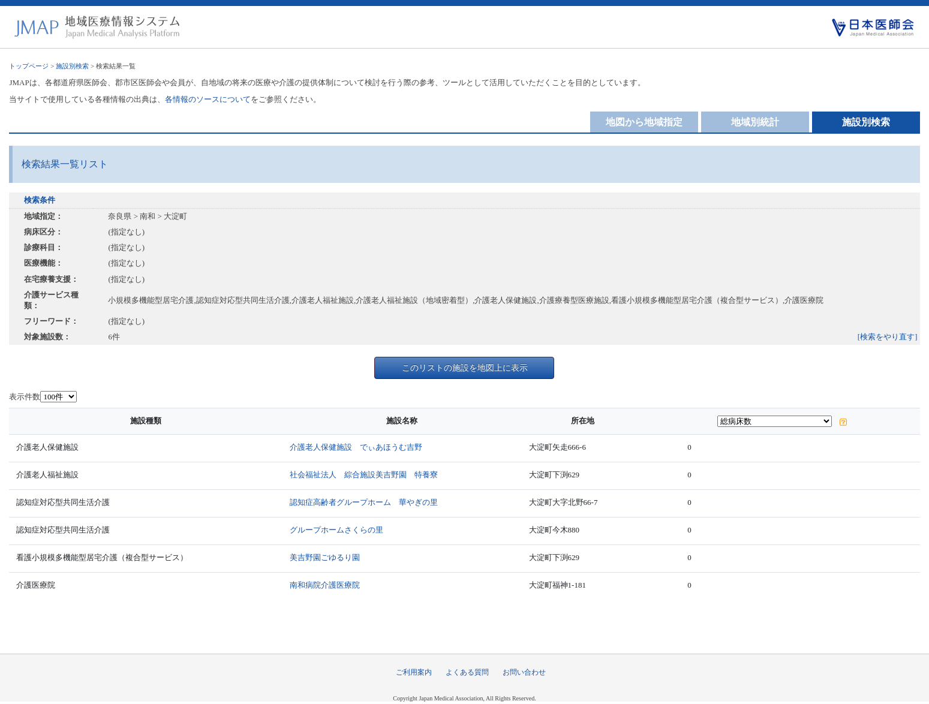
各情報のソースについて (208, 99)
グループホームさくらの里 (336, 529)
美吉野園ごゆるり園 (325, 557)
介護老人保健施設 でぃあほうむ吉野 (356, 447)
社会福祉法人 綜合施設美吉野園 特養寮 (364, 474)
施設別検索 (72, 66)
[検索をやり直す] (888, 336)
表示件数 (24, 396)
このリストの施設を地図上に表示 (465, 367)
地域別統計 (755, 122)
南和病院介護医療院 (325, 584)
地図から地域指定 (644, 122)
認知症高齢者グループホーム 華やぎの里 (364, 502)
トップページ (29, 66)
